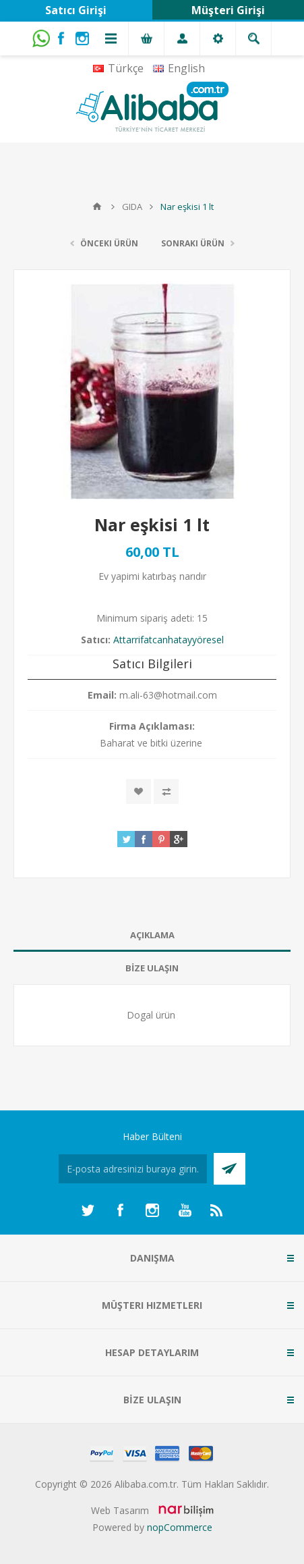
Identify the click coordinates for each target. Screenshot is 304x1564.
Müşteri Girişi (228, 10)
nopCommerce (179, 1527)
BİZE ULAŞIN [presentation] (152, 968)
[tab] (152, 935)
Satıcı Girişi (76, 10)
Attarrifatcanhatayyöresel (168, 639)
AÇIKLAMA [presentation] (152, 935)
